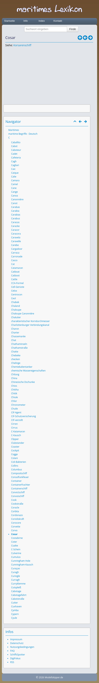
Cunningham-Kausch (22, 564)
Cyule (14, 617)
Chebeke (15, 355)
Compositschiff (19, 473)
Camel (14, 184)
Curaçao (15, 568)
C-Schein (15, 549)
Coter (14, 541)
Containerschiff (19, 488)
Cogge (14, 454)
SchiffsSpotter (17, 654)
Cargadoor (16, 248)
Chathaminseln (19, 344)
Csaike (14, 545)
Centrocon (16, 294)
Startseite (9, 20)
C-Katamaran (18, 431)
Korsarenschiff (22, 45)
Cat (13, 264)
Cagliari (15, 165)
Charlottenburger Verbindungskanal (30, 325)
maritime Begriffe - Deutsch (22, 133)
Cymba (15, 610)
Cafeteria (16, 157)
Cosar (14, 534)
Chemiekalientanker (21, 366)
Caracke (15, 226)
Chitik (14, 393)
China (14, 378)
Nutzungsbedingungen (22, 647)
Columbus (16, 469)
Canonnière (17, 199)
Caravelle (16, 241)
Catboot (15, 275)
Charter (15, 332)
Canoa (14, 195)
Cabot (14, 146)
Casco (14, 260)
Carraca (15, 252)
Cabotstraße (17, 598)
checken (15, 359)
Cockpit (15, 450)
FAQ (12, 650)
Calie (13, 176)
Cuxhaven (16, 606)
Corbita (15, 511)
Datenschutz (16, 643)
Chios (14, 385)
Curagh (15, 572)
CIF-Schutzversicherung (23, 416)
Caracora (16, 233)
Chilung (15, 374)
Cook (13, 500)
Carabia (15, 210)
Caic (13, 169)
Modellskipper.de (54, 677)
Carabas (15, 207)
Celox (14, 290)
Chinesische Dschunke (23, 382)
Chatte (14, 351)
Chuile (14, 408)
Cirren (14, 423)
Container (16, 481)
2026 (41, 677)
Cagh (13, 161)
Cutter (14, 602)
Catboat (15, 271)
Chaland (15, 306)
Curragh (15, 579)
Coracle (15, 507)
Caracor (15, 229)
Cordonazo (17, 515)
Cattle (14, 279)
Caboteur (16, 150)
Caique (15, 172)
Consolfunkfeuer (20, 477)
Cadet (14, 153)
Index (42, 20)
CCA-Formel (17, 283)
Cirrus (14, 427)
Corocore (16, 522)
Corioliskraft (17, 519)
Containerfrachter (20, 484)
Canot (14, 203)
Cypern (15, 614)
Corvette (15, 526)
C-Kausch (16, 435)
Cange (14, 191)
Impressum (16, 639)
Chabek (15, 302)
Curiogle (15, 576)
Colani (14, 458)
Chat (13, 340)
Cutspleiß (16, 587)
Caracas (15, 222)
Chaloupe (16, 309)
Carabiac (15, 214)
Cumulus (16, 557)
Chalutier (16, 317)
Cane (13, 188)
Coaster (15, 446)
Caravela (15, 237)
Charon (15, 328)
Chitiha (15, 389)
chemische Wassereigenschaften (28, 370)
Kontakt (57, 20)
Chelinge (15, 363)
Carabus (15, 218)
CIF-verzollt (17, 420)
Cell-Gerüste (17, 287)
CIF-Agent (16, 412)
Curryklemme (18, 583)
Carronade (16, 256)
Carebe (15, 245)
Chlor (14, 401)
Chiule (14, 397)
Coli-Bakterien (18, 462)
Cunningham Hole (20, 560)
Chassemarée (18, 336)
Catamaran (17, 268)
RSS (12, 662)
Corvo (14, 530)
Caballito (15, 142)
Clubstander (17, 442)
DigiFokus (15, 658)
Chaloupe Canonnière (22, 313)
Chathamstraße (19, 347)
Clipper (15, 439)
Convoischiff (17, 496)
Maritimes (13, 130)
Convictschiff (18, 492)
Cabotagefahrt (18, 595)
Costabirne (17, 538)
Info (25, 20)
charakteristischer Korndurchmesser (30, 321)
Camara (15, 180)
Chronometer (18, 404)
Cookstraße (17, 503)
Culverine (16, 553)
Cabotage (16, 591)
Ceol (13, 298)
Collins (14, 465)
